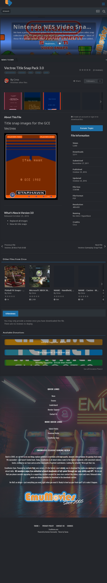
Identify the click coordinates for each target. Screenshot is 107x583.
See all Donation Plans (93, 369)
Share (77, 81)
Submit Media (53, 428)
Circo (16, 79)
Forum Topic (87, 128)
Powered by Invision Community (47, 532)
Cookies (70, 526)
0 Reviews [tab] (10, 313)
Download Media (53, 433)
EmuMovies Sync (53, 437)
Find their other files (18, 82)
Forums (53, 400)
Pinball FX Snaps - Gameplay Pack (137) (24, 290)
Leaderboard (53, 405)
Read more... (53, 43)
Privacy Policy (48, 526)
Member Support (53, 409)
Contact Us (53, 414)
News (53, 396)
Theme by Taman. (63, 532)
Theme (37, 526)
